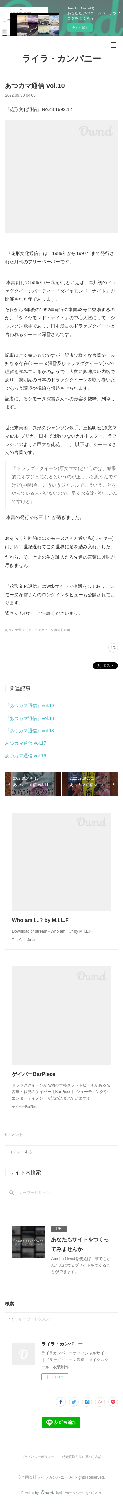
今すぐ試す (80, 27)
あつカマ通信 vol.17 (25, 743)
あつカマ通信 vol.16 (25, 755)
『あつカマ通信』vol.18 (29, 718)
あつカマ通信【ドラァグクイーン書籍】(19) (37, 630)
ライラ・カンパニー (61, 59)
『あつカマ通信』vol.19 (29, 705)
